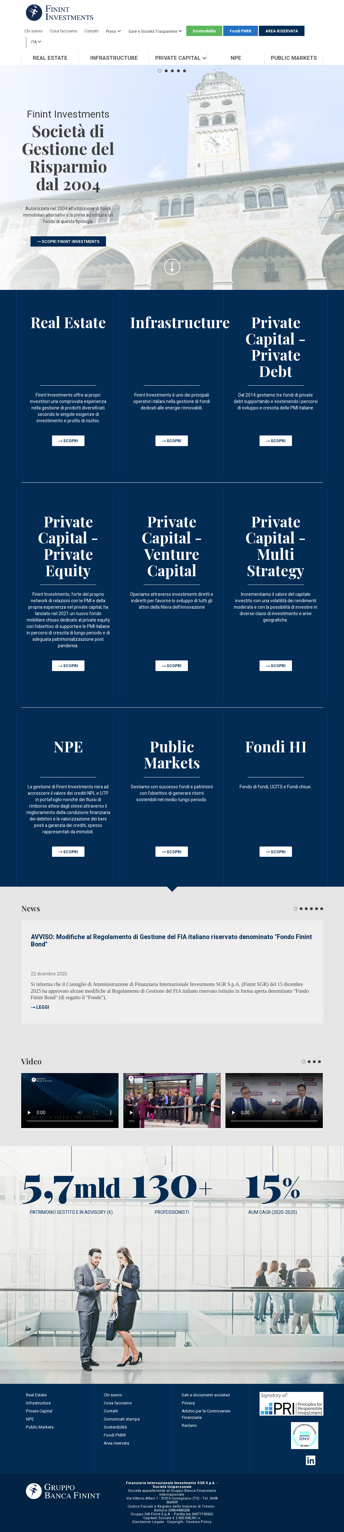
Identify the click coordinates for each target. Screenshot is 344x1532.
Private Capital (39, 1411)
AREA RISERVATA (281, 31)
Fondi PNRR (240, 31)
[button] (178, 58)
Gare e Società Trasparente (155, 31)
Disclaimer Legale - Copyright (157, 1522)
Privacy (188, 1403)
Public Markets (40, 1427)
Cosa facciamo (63, 31)
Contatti (91, 31)
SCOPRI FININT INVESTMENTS (71, 242)
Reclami (189, 1425)
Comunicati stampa (122, 1419)
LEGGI (42, 1007)
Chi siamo (33, 31)
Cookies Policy (198, 1522)
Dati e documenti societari (206, 1395)
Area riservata (116, 1443)
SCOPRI (70, 441)
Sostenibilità (204, 31)
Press (113, 31)
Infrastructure (38, 1403)
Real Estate (36, 1395)
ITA (36, 42)
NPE (30, 1419)
